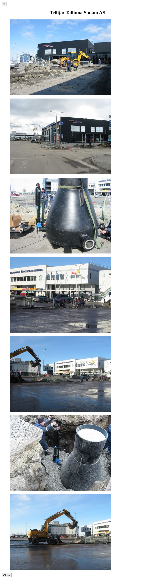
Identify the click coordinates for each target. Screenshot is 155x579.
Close (6, 575)
